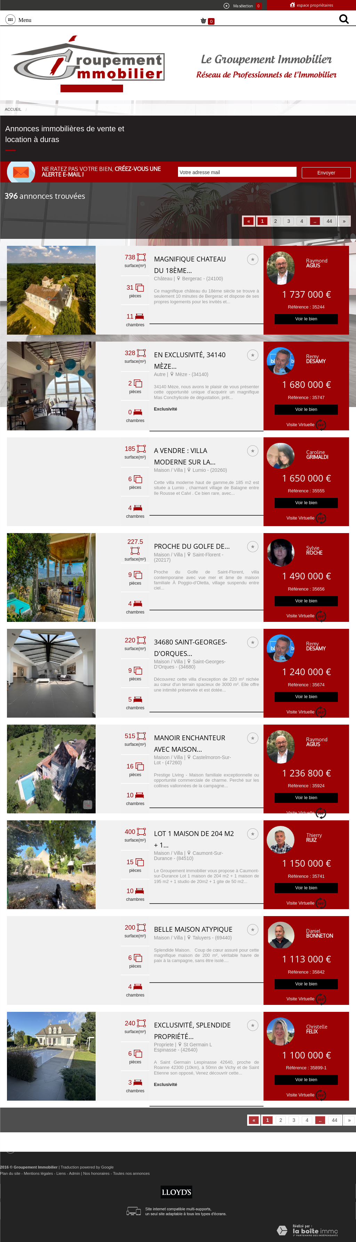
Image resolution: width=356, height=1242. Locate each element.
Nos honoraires (96, 1173)
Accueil (13, 109)
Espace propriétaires (314, 5)
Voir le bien (306, 318)
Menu (23, 19)
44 (329, 221)
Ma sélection (243, 5)
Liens (61, 1173)
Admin (74, 1173)
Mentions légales (38, 1173)
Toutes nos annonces (131, 1173)
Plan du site (10, 1173)
